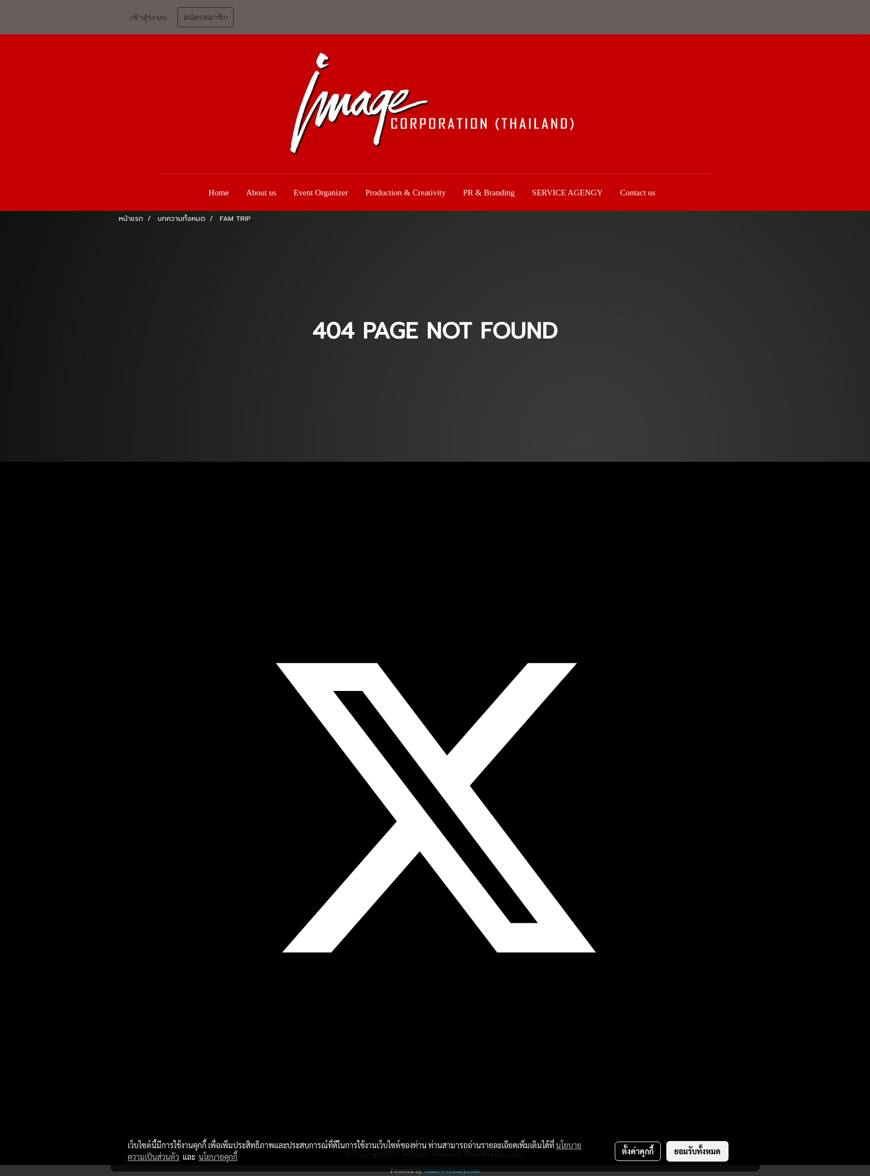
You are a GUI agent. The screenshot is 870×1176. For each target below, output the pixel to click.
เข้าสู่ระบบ (148, 17)
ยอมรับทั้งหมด (697, 1151)
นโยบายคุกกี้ (218, 1157)
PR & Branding (489, 192)
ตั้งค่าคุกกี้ (638, 1151)
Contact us (637, 192)
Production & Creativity (406, 192)
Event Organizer (321, 192)
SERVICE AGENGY (567, 192)
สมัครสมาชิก (205, 17)
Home (219, 192)
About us (261, 192)
